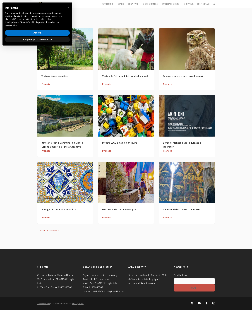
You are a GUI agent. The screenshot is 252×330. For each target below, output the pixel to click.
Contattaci (203, 4)
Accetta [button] (37, 314)
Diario (121, 4)
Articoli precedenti (49, 230)
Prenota (45, 84)
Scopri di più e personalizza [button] (37, 321)
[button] (68, 289)
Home (40, 13)
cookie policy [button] (45, 301)
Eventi (49, 13)
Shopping (189, 4)
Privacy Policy (78, 303)
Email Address (180, 275)
